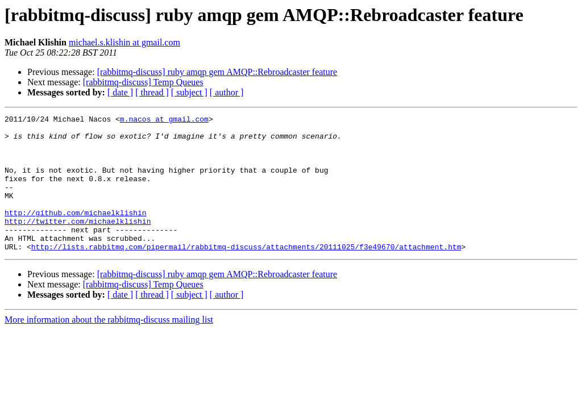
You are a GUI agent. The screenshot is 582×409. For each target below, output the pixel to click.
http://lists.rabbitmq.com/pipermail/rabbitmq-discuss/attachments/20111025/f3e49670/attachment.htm (246, 274)
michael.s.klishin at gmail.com (124, 42)
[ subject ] (189, 92)
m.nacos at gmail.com (164, 120)
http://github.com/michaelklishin (76, 233)
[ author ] (227, 92)
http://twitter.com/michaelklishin (78, 243)
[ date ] (120, 92)
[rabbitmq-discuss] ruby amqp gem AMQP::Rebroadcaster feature (217, 72)
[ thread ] (152, 92)
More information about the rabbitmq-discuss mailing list (109, 347)
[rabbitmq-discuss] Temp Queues (143, 82)
